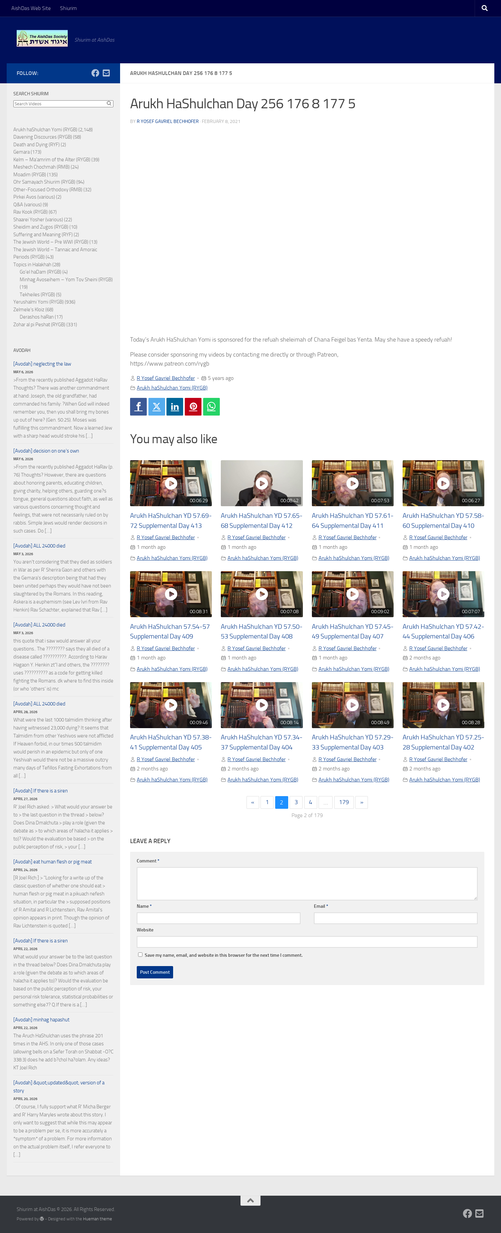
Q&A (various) (27, 205)
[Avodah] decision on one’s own (46, 451)
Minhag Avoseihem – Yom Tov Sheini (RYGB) (66, 280)
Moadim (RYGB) (29, 175)
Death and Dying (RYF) (36, 145)
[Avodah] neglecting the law (42, 364)
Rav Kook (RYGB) (30, 212)
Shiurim (68, 8)
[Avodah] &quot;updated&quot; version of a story (58, 1087)
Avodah (21, 350)
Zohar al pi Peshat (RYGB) (39, 325)
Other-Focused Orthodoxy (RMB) (47, 190)
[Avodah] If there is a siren (40, 791)
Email (321, 906)
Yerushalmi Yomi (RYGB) (38, 302)
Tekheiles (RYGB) (37, 295)
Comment (148, 861)
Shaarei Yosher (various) (38, 220)
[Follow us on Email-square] (106, 73)
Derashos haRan (37, 317)
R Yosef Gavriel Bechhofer (168, 121)
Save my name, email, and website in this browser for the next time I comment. (224, 955)
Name (144, 906)
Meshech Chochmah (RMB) (41, 167)
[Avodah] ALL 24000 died (39, 546)
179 (344, 802)
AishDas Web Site (31, 8)
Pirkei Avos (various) (34, 197)
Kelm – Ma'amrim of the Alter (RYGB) (51, 160)
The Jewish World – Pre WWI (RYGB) (50, 242)
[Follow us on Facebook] (95, 73)
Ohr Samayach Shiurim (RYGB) (44, 182)
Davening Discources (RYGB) (42, 137)
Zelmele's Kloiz (28, 310)
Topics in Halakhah (32, 265)
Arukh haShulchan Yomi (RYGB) (172, 388)
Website (145, 930)
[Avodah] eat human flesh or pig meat (52, 862)
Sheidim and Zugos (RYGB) (40, 227)
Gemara (21, 152)
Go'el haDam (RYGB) (40, 272)
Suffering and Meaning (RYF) (43, 235)
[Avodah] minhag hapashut (41, 1020)
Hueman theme (97, 1218)
